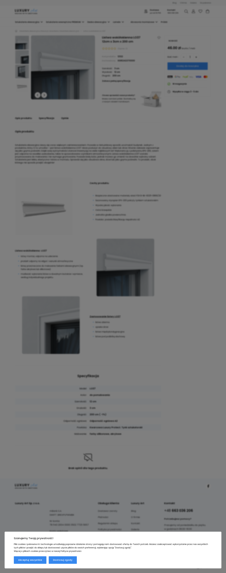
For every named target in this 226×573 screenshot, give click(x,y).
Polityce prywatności (71, 551)
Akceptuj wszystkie (30, 560)
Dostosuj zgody (62, 560)
